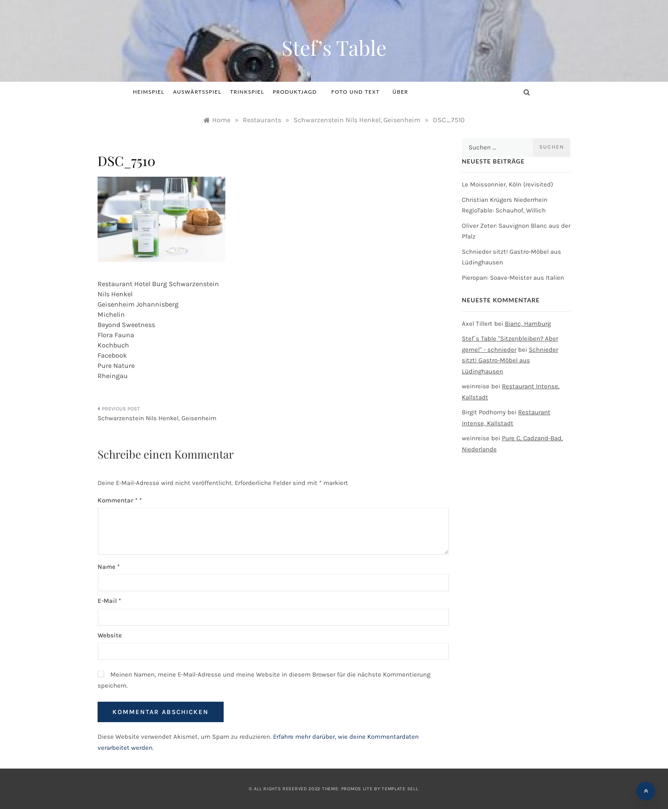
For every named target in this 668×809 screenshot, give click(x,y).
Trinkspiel (247, 92)
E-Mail (109, 601)
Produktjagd (298, 91)
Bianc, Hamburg (528, 323)
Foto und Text (355, 92)
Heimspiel (148, 92)
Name (109, 567)
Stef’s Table (334, 47)
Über (400, 92)
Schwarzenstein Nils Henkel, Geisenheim (157, 418)
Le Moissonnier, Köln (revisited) (507, 184)
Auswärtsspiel (197, 92)
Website (110, 635)
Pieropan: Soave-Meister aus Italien (513, 277)
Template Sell (400, 789)
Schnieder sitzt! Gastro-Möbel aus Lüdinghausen (510, 360)
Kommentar (118, 500)
